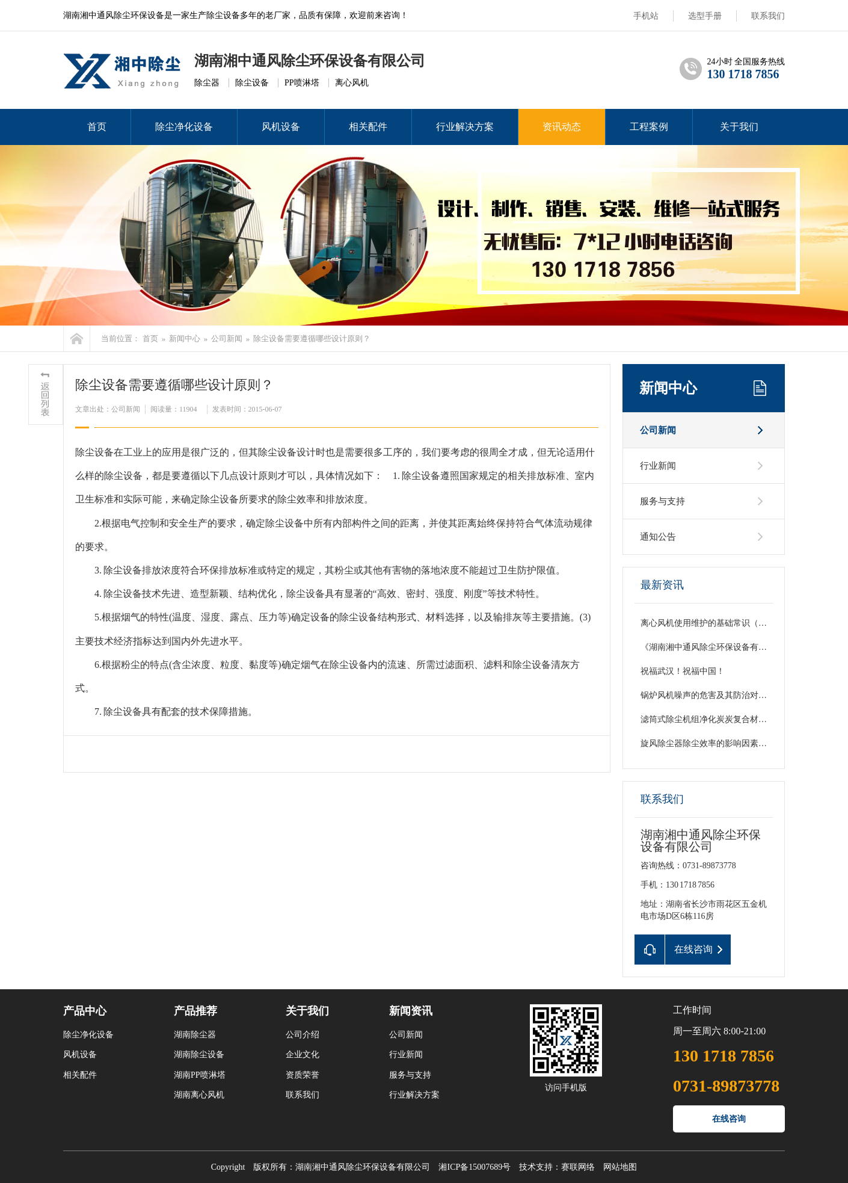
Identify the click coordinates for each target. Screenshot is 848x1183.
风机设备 (281, 127)
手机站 (646, 15)
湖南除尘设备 (199, 1054)
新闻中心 (184, 338)
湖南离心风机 (199, 1094)
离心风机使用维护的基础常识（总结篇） (716, 623)
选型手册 (705, 15)
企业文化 (302, 1054)
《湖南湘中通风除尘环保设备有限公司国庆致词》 (733, 647)
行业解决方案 (465, 127)
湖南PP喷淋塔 (200, 1075)
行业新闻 (658, 466)
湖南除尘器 (195, 1034)
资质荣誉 (302, 1075)
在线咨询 (729, 1118)
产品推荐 (195, 1011)
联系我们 (768, 15)
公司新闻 (226, 338)
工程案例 (649, 127)
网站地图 (620, 1167)
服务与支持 (662, 501)
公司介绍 (302, 1034)
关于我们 (739, 127)
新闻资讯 (410, 1011)
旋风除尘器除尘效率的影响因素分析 (708, 743)
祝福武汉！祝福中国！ (683, 671)
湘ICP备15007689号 (474, 1167)
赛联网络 (578, 1167)
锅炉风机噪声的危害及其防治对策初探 (712, 695)
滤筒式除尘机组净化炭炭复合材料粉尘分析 (720, 719)
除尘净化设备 (184, 127)
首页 (96, 127)
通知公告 (658, 537)
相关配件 (368, 127)
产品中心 (84, 1011)
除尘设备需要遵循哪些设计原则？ (311, 338)
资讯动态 (561, 127)
